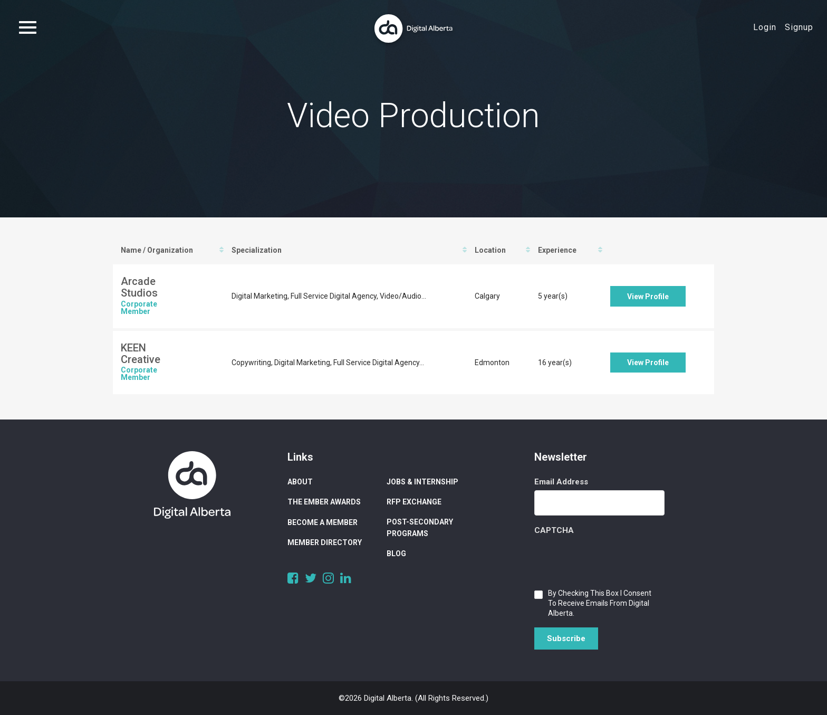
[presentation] (614, 559)
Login (764, 27)
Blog (396, 553)
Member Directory (324, 542)
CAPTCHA (554, 530)
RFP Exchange (414, 502)
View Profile (648, 296)
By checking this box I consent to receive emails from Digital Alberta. (599, 603)
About (300, 482)
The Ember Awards (324, 502)
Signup (799, 27)
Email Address (561, 482)
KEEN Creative (140, 353)
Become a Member (322, 522)
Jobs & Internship (422, 482)
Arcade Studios (139, 287)
